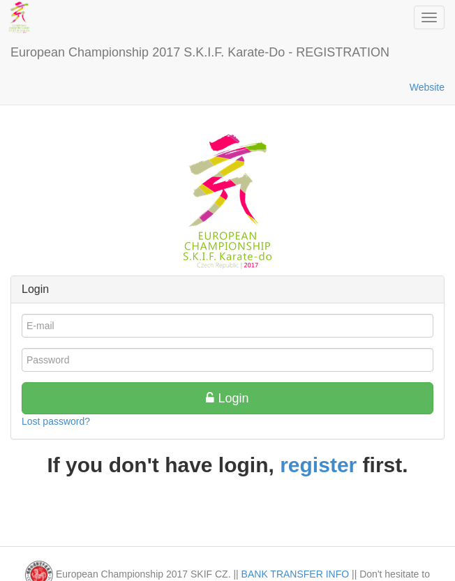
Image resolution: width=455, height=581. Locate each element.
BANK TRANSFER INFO (295, 574)
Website (427, 87)
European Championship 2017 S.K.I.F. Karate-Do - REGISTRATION (199, 52)
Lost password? (56, 421)
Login (227, 398)
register (318, 464)
